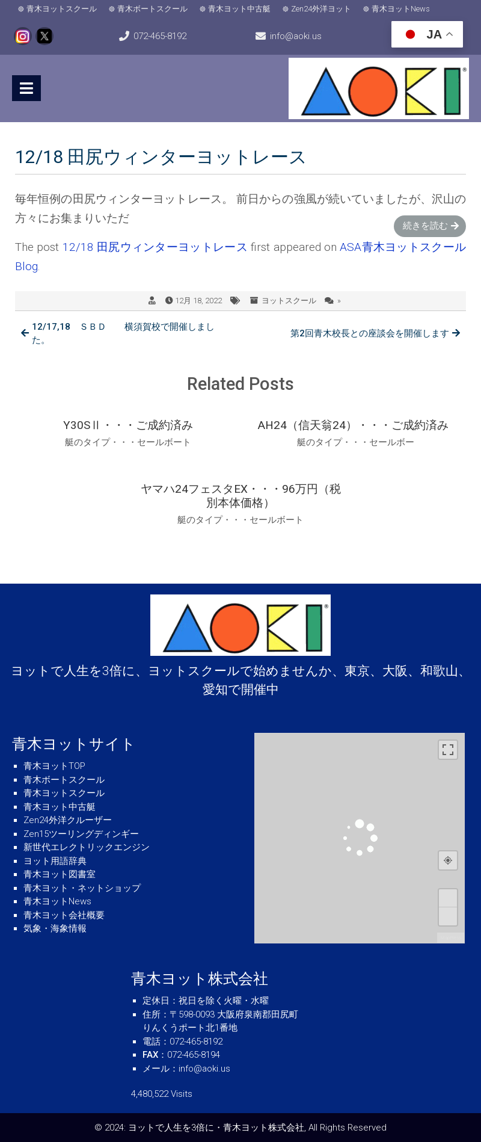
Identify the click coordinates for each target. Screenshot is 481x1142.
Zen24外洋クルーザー (67, 820)
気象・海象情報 (55, 928)
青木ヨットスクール (61, 8)
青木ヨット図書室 (59, 874)
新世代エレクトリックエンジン (86, 847)
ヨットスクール (289, 300)
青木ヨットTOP (54, 766)
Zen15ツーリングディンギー (81, 834)
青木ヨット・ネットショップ (82, 888)
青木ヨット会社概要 (64, 915)
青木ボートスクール (152, 8)
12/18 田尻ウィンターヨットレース (155, 247)
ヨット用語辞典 (55, 861)
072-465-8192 (159, 36)
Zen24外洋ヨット (321, 8)
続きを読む (425, 225)
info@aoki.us (296, 36)
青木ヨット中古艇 (239, 8)
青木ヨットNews (401, 8)
